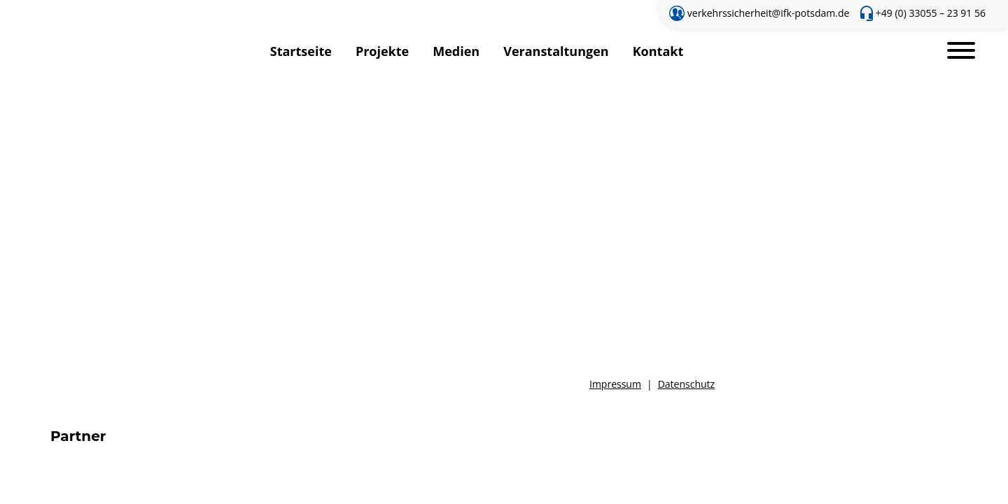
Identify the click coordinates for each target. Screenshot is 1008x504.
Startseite (301, 51)
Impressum (615, 384)
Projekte (382, 51)
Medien (456, 51)
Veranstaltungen (555, 51)
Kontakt (658, 51)
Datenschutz (686, 384)
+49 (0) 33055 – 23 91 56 (931, 13)
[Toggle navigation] (961, 51)
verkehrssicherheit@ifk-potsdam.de (768, 13)
